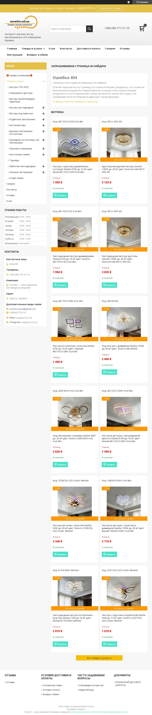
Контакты (66, 48)
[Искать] (89, 28)
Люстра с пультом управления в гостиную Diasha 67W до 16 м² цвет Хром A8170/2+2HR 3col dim (73, 169)
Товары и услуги (32, 48)
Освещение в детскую (21, 92)
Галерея (110, 48)
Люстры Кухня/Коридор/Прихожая (22, 100)
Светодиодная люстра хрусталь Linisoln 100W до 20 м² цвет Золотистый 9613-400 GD (120, 259)
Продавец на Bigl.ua (76, 709)
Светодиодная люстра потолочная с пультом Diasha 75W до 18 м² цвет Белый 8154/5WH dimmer (73, 618)
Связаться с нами (109, 8)
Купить (62, 195)
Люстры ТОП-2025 (19, 87)
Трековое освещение (20, 148)
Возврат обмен (51, 694)
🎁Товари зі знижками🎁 (19, 75)
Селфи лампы (16, 178)
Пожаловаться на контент (84, 712)
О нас (52, 48)
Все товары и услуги (98, 657)
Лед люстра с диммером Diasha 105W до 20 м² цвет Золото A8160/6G (123, 347)
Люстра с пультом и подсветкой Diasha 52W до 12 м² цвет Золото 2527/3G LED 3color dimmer (123, 618)
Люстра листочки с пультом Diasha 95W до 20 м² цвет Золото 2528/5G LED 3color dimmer (73, 528)
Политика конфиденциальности (112, 712)
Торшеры (14, 160)
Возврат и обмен (37, 54)
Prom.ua (90, 706)
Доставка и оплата (88, 48)
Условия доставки (52, 685)
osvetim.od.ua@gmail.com (22, 309)
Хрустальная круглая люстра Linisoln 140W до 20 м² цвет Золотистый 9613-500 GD (123, 169)
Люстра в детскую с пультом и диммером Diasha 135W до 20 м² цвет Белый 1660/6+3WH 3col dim (123, 528)
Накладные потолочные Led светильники (24, 141)
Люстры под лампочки (21, 113)
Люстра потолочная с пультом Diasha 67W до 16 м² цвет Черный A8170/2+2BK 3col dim (73, 348)
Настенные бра (17, 125)
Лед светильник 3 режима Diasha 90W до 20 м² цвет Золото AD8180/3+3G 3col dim (74, 438)
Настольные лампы (19, 154)
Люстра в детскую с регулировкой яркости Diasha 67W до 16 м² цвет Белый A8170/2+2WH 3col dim (121, 438)
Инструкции (14, 54)
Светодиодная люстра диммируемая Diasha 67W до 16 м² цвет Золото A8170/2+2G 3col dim (73, 259)
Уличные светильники (20, 172)
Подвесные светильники (22, 119)
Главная (12, 48)
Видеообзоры (86, 689)
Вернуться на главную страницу (77, 101)
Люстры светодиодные (21, 107)
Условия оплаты (51, 689)
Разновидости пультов (91, 685)
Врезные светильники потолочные (20, 132)
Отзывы (125, 48)
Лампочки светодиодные (22, 166)
